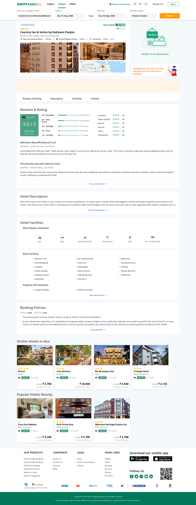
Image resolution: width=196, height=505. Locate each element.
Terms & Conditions (86, 462)
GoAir (107, 462)
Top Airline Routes (32, 465)
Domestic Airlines (32, 469)
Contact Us (58, 462)
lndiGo (108, 459)
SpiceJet (108, 465)
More (113, 39)
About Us (57, 459)
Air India (109, 475)
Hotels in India (30, 472)
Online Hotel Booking (33, 462)
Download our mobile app (149, 453)
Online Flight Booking (33, 459)
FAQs (79, 459)
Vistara (108, 472)
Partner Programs (32, 475)
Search (170, 15)
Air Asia (108, 469)
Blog (55, 469)
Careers (56, 465)
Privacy (80, 465)
